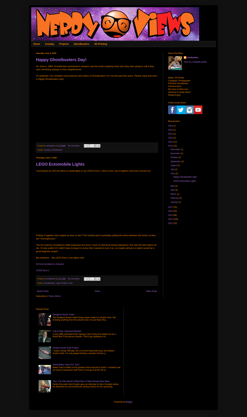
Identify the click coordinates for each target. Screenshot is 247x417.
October (174, 157)
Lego (58, 283)
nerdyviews (192, 57)
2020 (170, 138)
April (172, 190)
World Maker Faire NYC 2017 (66, 364)
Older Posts (151, 291)
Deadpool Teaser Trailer (63, 314)
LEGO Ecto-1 (42, 270)
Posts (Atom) (54, 296)
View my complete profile (195, 62)
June (172, 173)
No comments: (74, 146)
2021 (170, 134)
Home (36, 44)
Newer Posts (43, 291)
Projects (64, 44)
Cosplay (49, 44)
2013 (170, 223)
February (174, 198)
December (175, 149)
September (175, 161)
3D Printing (100, 44)
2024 (170, 126)
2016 (170, 211)
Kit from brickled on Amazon (50, 264)
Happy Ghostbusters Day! (61, 59)
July (172, 169)
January (174, 202)
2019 (170, 142)
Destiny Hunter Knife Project (66, 348)
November (175, 153)
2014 (170, 219)
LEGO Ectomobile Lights (60, 164)
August (173, 165)
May (172, 186)
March (173, 194)
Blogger (128, 402)
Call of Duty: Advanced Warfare (67, 331)
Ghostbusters (81, 44)
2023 (170, 130)
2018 (170, 146)
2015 (170, 215)
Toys (71, 283)
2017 (170, 207)
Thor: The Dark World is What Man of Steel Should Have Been (81, 381)
